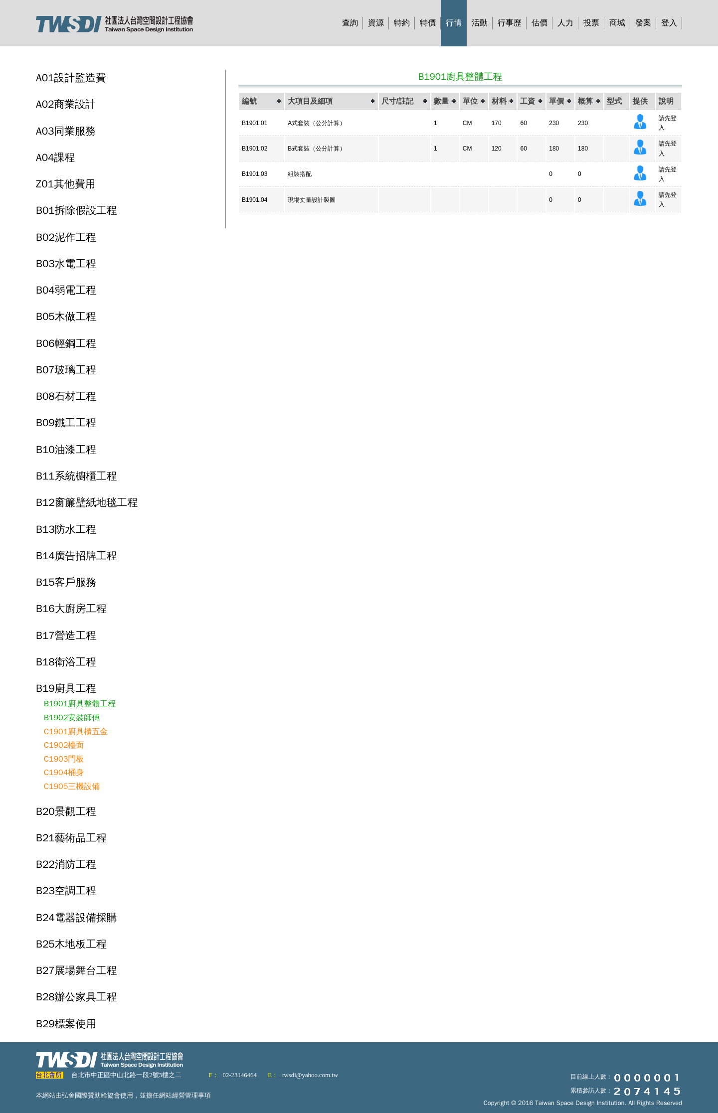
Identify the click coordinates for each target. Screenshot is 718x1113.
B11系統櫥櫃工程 (76, 476)
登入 (669, 23)
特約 (402, 23)
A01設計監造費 (71, 77)
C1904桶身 (64, 773)
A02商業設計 (66, 104)
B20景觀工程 (66, 811)
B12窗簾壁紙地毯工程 (87, 502)
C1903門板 (64, 759)
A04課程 (55, 157)
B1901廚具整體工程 (80, 704)
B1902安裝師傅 (72, 718)
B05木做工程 (66, 316)
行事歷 (510, 23)
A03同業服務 (66, 131)
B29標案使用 (66, 1023)
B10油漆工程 (66, 449)
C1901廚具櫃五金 (76, 732)
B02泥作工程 (66, 237)
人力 (565, 23)
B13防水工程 (66, 529)
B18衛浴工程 (66, 661)
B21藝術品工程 (71, 837)
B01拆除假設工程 (76, 210)
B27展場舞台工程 (76, 970)
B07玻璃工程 (66, 369)
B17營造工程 (66, 635)
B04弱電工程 (66, 290)
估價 (539, 23)
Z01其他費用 (65, 183)
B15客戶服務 (66, 582)
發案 (643, 23)
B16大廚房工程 (71, 608)
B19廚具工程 (66, 688)
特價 (428, 23)
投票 (591, 23)
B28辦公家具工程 (76, 996)
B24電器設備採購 (76, 917)
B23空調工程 (66, 890)
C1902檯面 (64, 745)
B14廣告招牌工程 (76, 555)
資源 (376, 23)
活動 (480, 23)
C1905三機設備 (72, 787)
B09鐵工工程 (66, 422)
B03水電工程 (66, 263)
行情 (454, 23)
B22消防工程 (66, 864)
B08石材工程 (66, 396)
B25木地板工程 (71, 944)
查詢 (350, 23)
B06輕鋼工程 (66, 343)
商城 (617, 23)
